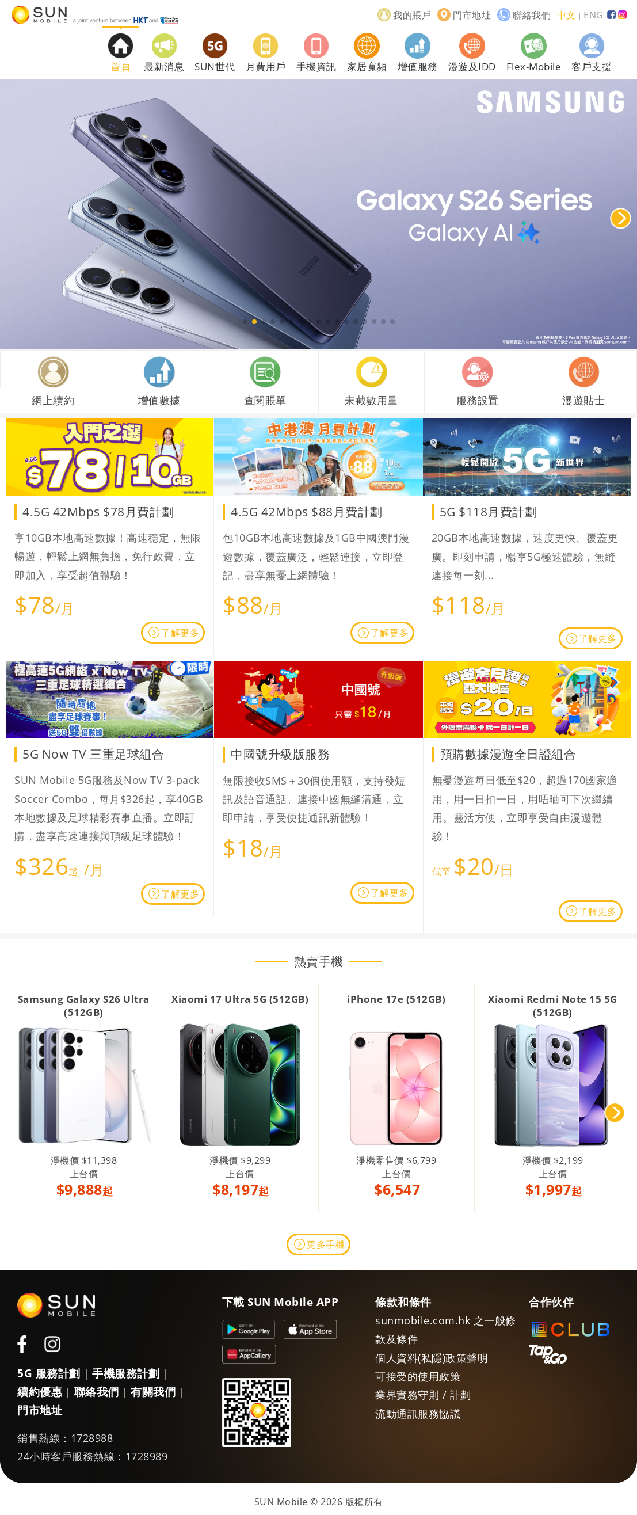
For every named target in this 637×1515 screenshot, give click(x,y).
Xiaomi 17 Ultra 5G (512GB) (239, 999)
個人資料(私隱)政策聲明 (431, 1358)
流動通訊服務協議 (417, 1414)
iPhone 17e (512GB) (396, 999)
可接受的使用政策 (417, 1376)
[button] (245, 321)
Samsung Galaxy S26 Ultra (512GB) (84, 1005)
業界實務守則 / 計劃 (423, 1395)
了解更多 (180, 632)
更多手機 (326, 1244)
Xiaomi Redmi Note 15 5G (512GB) (552, 1005)
